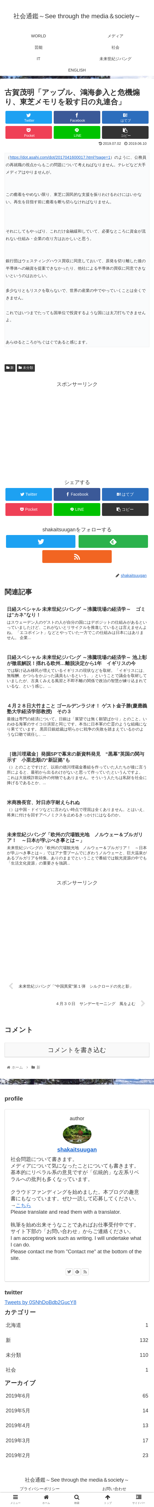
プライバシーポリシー (40, 1491)
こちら (23, 1208)
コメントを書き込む (77, 1052)
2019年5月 (77, 1412)
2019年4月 (77, 1428)
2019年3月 (77, 1442)
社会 (77, 1372)
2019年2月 (77, 1457)
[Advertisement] (77, 429)
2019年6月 (77, 1398)
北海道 (77, 1327)
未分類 (26, 368)
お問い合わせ (114, 1491)
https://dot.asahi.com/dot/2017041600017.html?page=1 (60, 157)
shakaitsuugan (77, 1152)
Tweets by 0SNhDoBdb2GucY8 (40, 1304)
